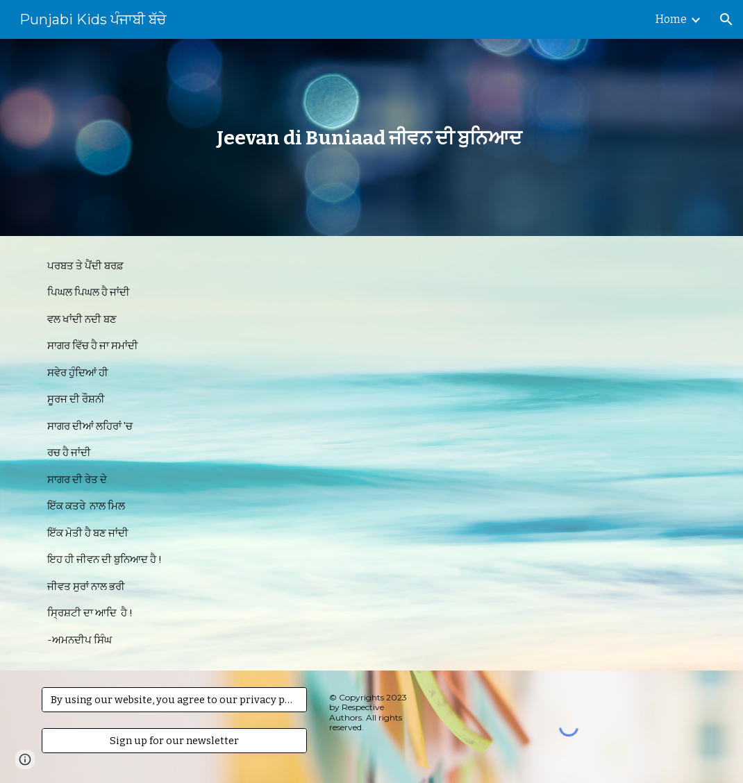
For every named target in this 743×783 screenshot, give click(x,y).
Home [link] (671, 19)
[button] (726, 19)
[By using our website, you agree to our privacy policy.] (174, 699)
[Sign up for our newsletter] (174, 740)
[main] (372, 137)
